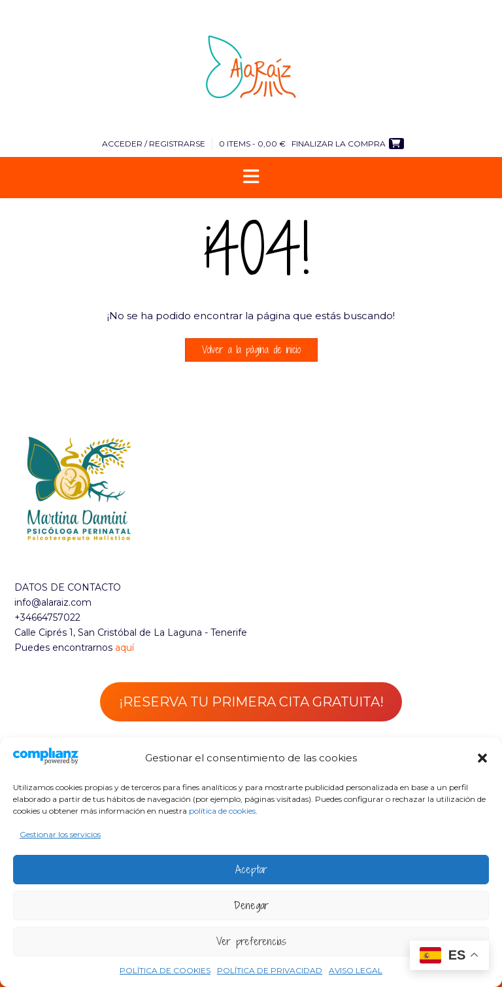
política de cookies (222, 811)
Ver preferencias (251, 941)
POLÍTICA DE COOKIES (165, 970)
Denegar (251, 905)
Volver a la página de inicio (251, 349)
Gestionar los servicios (60, 834)
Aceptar (251, 869)
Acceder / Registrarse (153, 143)
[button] (482, 758)
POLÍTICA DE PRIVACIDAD (269, 970)
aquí (124, 647)
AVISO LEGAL (355, 970)
